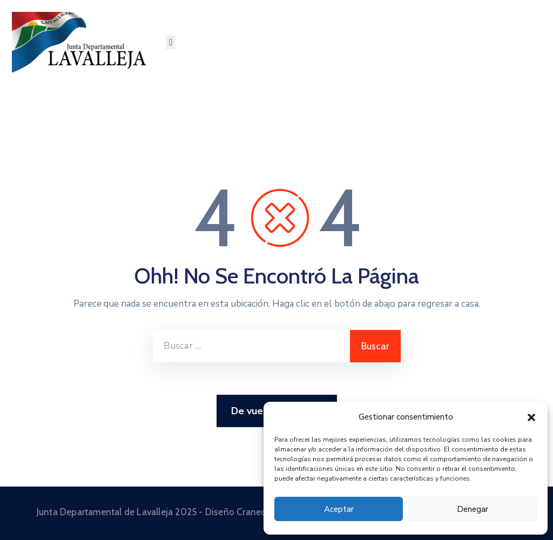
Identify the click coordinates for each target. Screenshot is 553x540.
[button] (531, 416)
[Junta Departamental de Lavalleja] (83, 42)
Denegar (472, 509)
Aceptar (339, 509)
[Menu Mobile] (171, 42)
